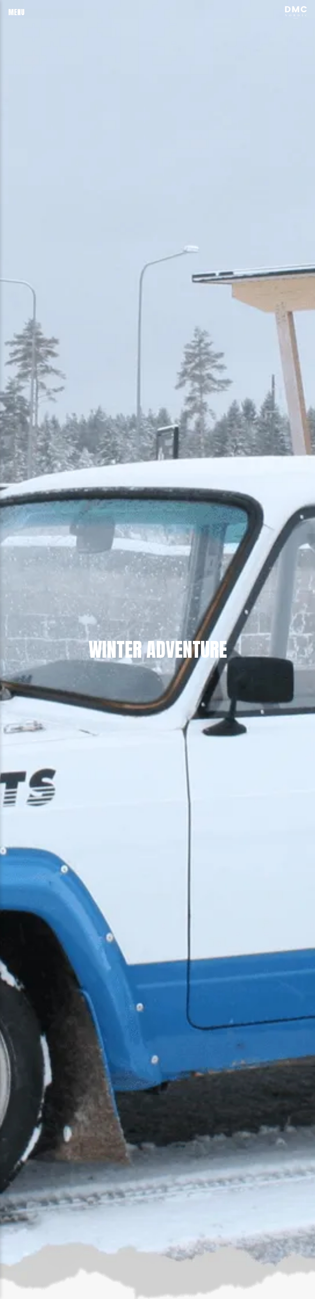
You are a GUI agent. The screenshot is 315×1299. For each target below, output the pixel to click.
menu (16, 12)
